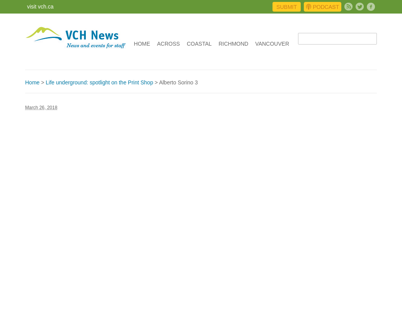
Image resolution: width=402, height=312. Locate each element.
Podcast (322, 7)
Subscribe (348, 7)
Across (168, 44)
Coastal (199, 44)
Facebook (371, 7)
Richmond (233, 44)
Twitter (360, 7)
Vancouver (272, 44)
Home (142, 44)
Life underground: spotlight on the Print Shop (99, 82)
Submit (286, 7)
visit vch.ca (40, 6)
